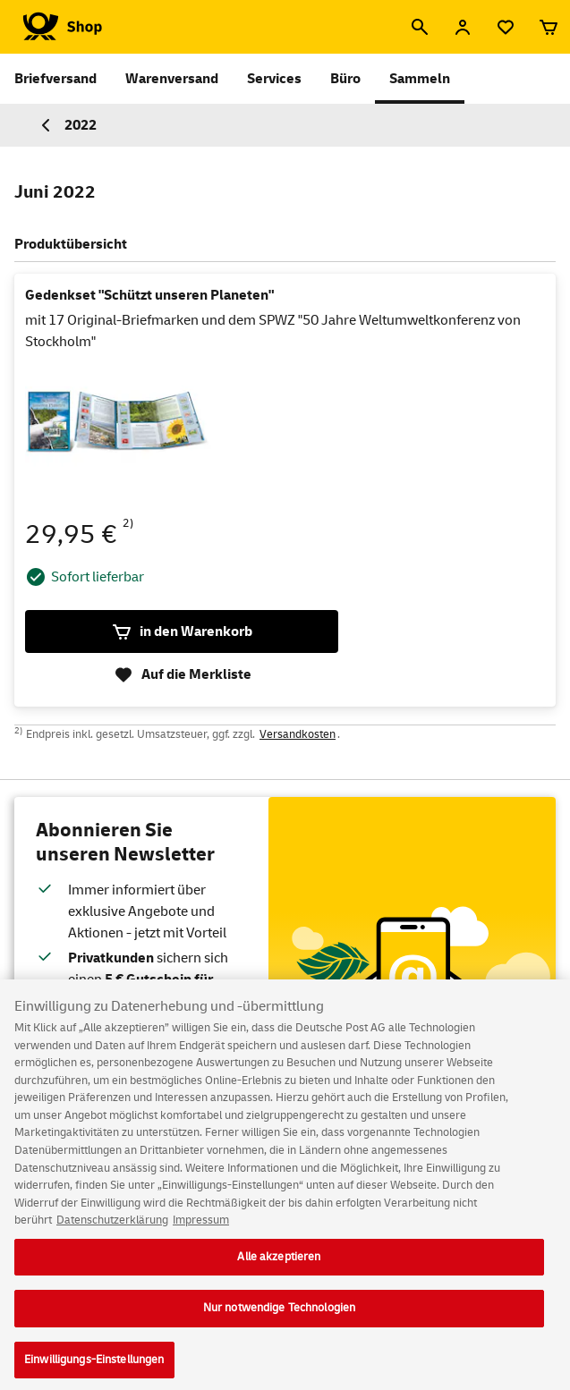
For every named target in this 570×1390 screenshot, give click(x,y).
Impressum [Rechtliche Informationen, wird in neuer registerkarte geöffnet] (201, 1230)
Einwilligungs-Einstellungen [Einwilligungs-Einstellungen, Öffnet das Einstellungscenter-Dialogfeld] (94, 1369)
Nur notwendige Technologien (279, 1317)
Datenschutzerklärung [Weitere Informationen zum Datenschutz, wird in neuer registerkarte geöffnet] (112, 1230)
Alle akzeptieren (278, 1266)
